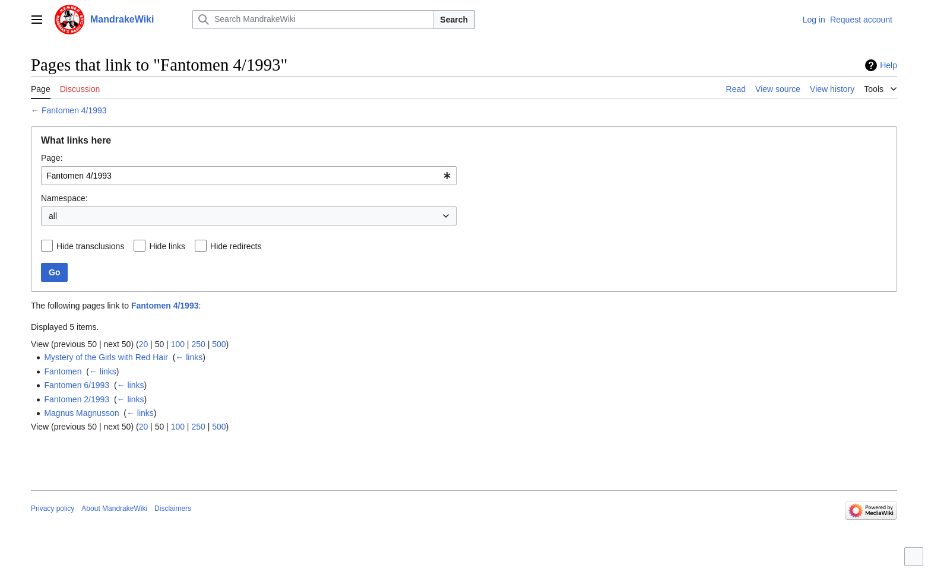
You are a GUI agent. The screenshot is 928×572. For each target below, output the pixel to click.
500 (219, 344)
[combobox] (249, 175)
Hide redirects (235, 246)
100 (178, 344)
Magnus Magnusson (81, 413)
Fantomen (62, 371)
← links (188, 357)
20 (143, 344)
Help (888, 65)
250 (198, 344)
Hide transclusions (90, 246)
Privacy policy (52, 508)
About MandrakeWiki (114, 508)
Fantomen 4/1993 (74, 110)
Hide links (167, 246)
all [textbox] (53, 216)
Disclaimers (172, 508)
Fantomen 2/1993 (76, 399)
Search (454, 19)
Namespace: (64, 198)
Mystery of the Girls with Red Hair (106, 357)
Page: (52, 158)
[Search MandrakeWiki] (312, 19)
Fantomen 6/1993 (76, 385)
